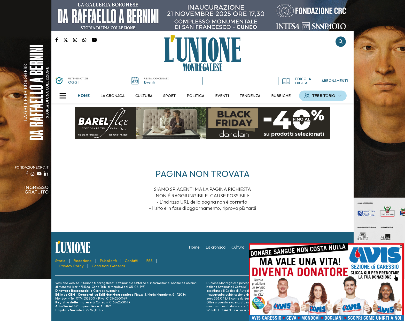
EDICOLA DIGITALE (296, 81)
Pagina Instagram (77, 39)
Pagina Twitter (68, 39)
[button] (62, 95)
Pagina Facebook (59, 39)
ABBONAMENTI (335, 80)
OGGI (73, 82)
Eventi (149, 82)
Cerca (341, 41)
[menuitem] (84, 95)
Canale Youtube (94, 39)
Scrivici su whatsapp (87, 39)
